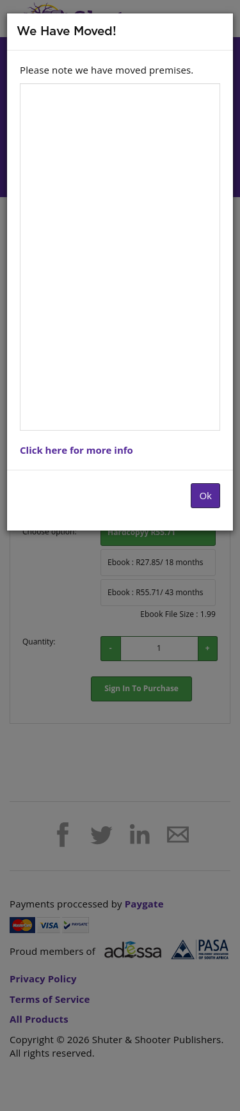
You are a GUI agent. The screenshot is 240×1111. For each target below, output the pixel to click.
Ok (205, 495)
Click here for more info (76, 450)
